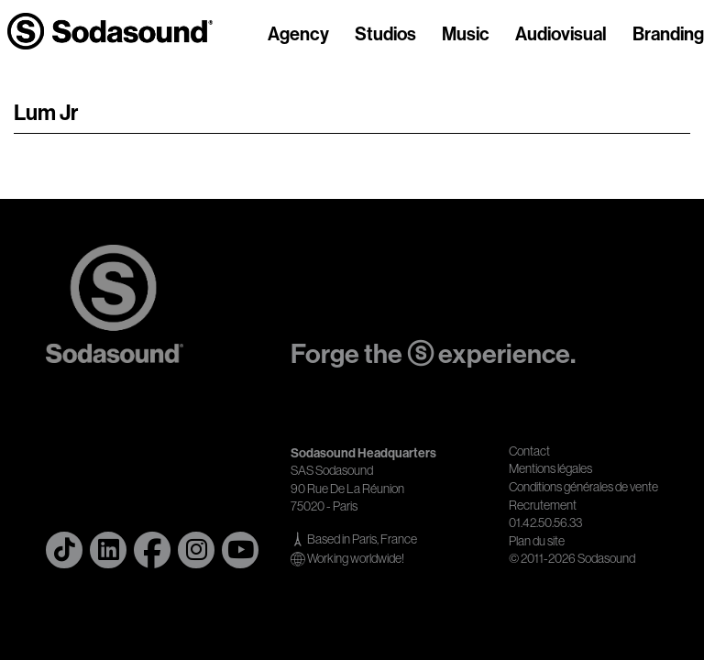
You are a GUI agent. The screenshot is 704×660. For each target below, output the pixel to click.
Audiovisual (561, 35)
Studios (385, 35)
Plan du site (537, 541)
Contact (529, 451)
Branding (668, 35)
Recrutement (543, 505)
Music (466, 35)
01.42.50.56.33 (545, 522)
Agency (298, 35)
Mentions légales (550, 468)
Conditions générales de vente (583, 486)
